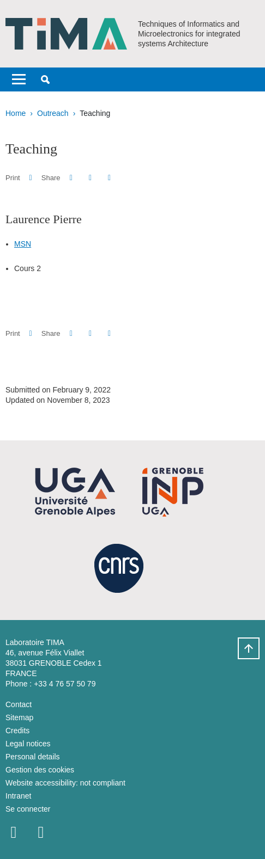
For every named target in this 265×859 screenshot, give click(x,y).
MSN (22, 244)
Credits (17, 730)
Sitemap (19, 717)
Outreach (53, 113)
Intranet (18, 795)
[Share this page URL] (109, 177)
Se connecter (28, 809)
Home (15, 113)
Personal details (32, 756)
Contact (18, 704)
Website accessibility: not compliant (65, 782)
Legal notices (28, 743)
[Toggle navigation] (18, 79)
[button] (45, 79)
